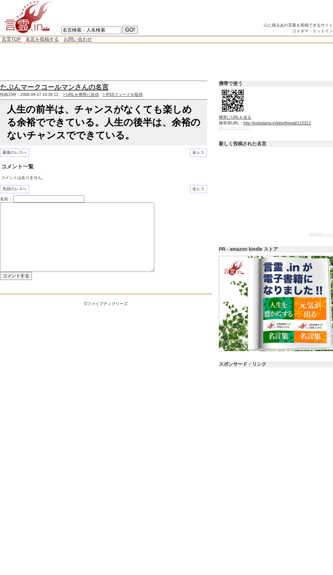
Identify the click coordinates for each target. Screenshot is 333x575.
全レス (198, 152)
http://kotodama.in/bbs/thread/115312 (277, 123)
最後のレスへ (14, 152)
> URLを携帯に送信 (81, 94)
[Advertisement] (123, 62)
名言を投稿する (42, 39)
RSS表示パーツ (321, 234)
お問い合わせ (78, 39)
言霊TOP (11, 39)
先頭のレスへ (14, 188)
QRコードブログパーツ (235, 128)
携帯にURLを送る (235, 117)
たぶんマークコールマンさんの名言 (54, 87)
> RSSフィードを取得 (122, 94)
